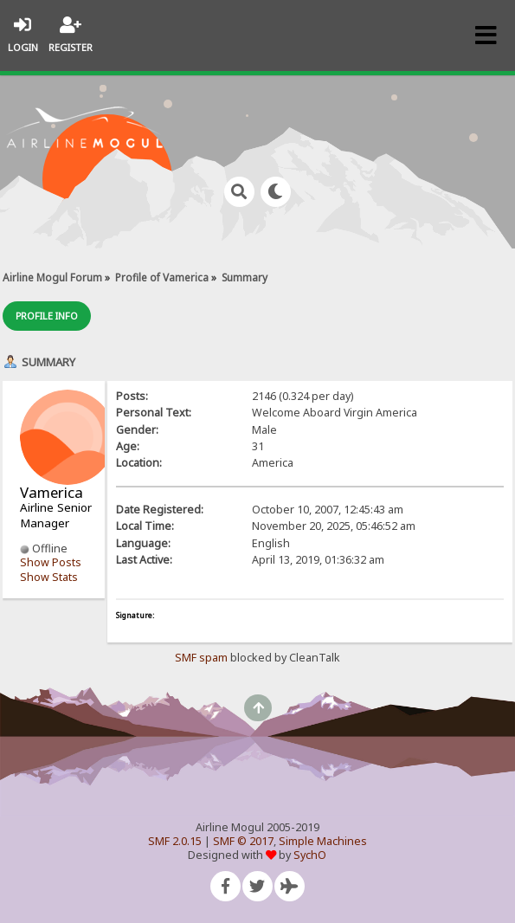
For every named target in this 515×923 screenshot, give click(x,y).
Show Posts (50, 562)
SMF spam (201, 657)
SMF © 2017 (243, 841)
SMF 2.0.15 (175, 841)
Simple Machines (323, 841)
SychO (309, 855)
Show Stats (49, 577)
